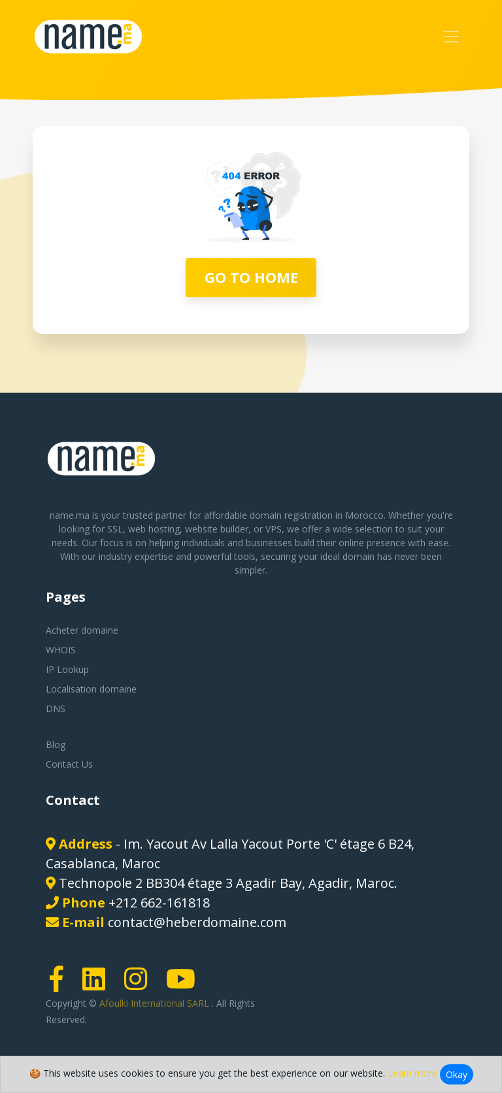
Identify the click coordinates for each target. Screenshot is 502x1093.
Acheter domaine (82, 630)
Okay (456, 1074)
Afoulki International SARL (155, 1003)
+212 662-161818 (159, 902)
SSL (115, 529)
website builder (216, 529)
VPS (273, 529)
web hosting (154, 529)
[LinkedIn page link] (98, 985)
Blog (55, 744)
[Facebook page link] (61, 985)
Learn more (412, 1073)
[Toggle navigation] (451, 37)
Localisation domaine (91, 689)
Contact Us (69, 764)
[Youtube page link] (185, 985)
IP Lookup (67, 669)
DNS (55, 708)
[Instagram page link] (139, 985)
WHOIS (61, 650)
